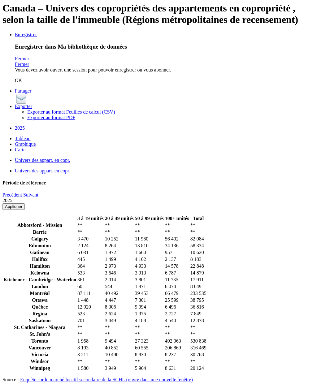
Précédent (12, 194)
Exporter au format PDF (51, 117)
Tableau (22, 138)
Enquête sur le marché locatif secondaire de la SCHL (106, 379)
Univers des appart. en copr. (42, 160)
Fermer (22, 58)
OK (18, 80)
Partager (23, 90)
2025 (20, 128)
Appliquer (13, 206)
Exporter (23, 106)
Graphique (25, 144)
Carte (20, 149)
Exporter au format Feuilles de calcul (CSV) (71, 112)
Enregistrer (26, 34)
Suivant (30, 194)
